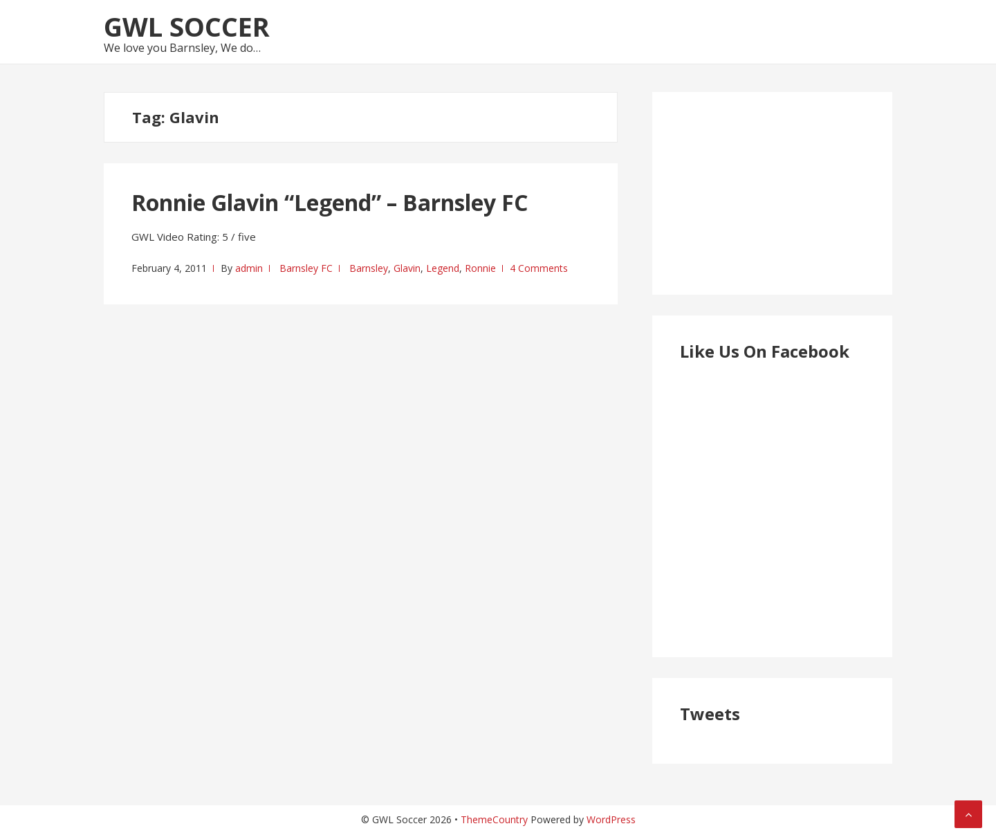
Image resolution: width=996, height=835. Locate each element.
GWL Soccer (187, 26)
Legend (442, 268)
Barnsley (368, 268)
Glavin (407, 268)
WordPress (611, 819)
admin (249, 268)
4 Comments (539, 268)
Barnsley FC (306, 268)
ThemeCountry (494, 819)
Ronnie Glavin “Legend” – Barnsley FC (329, 202)
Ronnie (480, 268)
